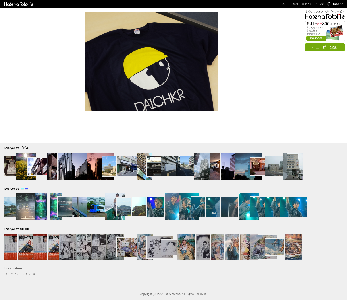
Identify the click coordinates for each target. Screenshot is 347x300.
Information (13, 268)
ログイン (307, 4)
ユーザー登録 (290, 4)
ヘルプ (320, 4)
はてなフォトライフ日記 (20, 274)
